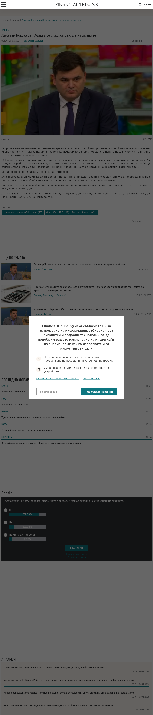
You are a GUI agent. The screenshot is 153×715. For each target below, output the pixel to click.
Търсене (145, 4)
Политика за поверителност (57, 378)
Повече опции (48, 391)
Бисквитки (91, 378)
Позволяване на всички (99, 391)
